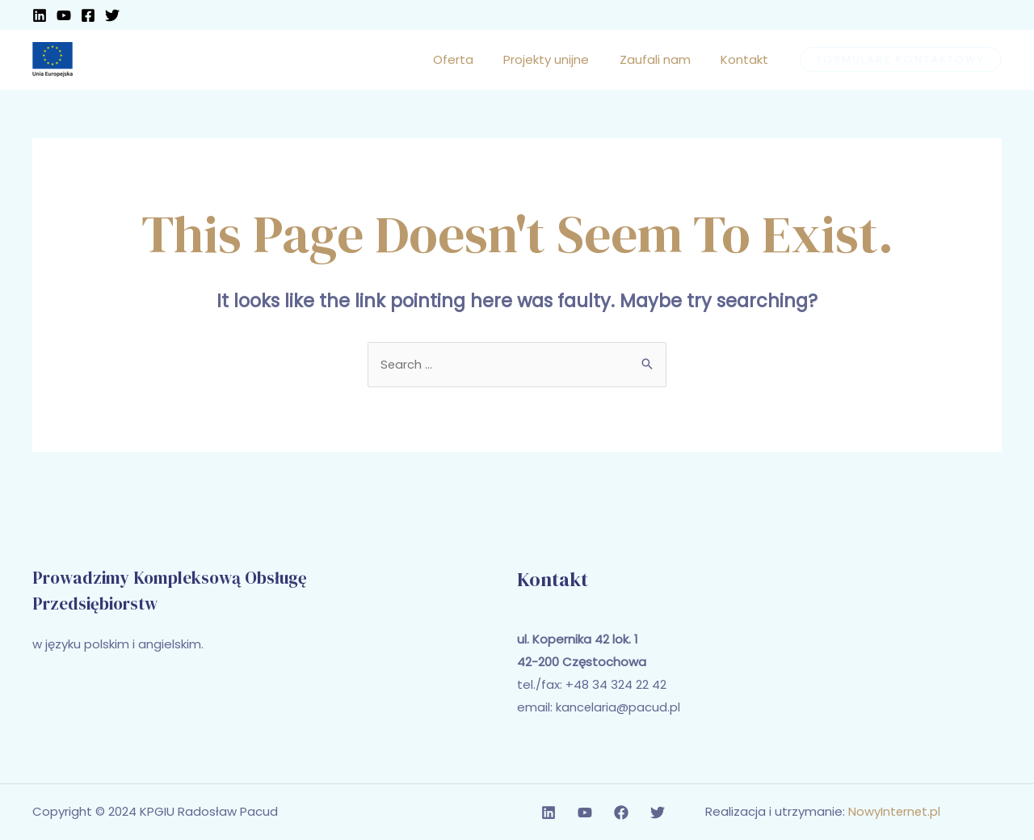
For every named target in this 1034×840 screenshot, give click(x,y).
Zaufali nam (664, 59)
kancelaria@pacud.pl (618, 707)
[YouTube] (64, 15)
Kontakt (747, 59)
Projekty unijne (561, 59)
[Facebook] (88, 15)
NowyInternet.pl (895, 812)
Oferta (474, 59)
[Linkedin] (39, 15)
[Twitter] (112, 15)
